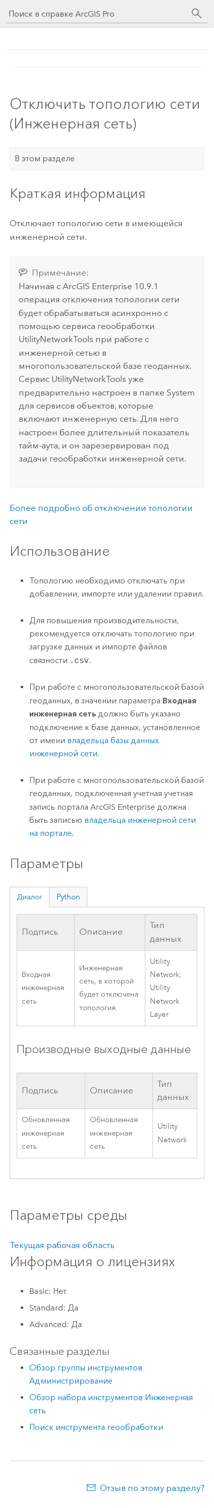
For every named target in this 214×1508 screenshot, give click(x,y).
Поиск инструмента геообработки (96, 1427)
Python (68, 896)
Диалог (29, 896)
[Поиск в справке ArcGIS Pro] (97, 14)
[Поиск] (197, 14)
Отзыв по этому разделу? (152, 1488)
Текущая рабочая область (62, 1245)
